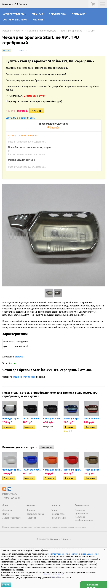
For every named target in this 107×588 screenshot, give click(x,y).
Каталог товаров (13, 14)
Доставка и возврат (15, 19)
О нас (5, 505)
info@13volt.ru (9, 494)
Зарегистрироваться (11, 518)
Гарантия (37, 14)
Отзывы (38, 19)
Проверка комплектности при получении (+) (34, 101)
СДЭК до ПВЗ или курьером (22, 135)
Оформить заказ (35, 514)
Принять (6, 585)
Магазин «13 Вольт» (12, 30)
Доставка (7, 510)
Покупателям (57, 14)
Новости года (57, 514)
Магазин (31, 505)
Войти (5, 514)
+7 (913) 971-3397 (11, 498)
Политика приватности (81, 512)
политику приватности (58, 554)
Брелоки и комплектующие (41, 30)
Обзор (6, 50)
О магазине (78, 14)
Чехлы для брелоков (71, 30)
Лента (54, 510)
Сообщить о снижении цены (20, 118)
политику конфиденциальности (83, 554)
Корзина (31, 510)
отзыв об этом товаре (24, 377)
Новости (55, 505)
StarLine (90, 30)
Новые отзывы (58, 518)
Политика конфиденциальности (84, 519)
